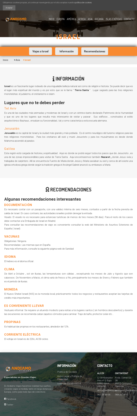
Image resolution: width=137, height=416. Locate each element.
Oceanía (99, 19)
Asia (90, 19)
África (82, 19)
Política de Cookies (67, 371)
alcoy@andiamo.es (107, 390)
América (71, 19)
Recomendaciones (94, 51)
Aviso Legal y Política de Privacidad (69, 377)
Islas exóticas (114, 19)
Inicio (51, 19)
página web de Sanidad (62, 248)
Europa (61, 19)
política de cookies (83, 2)
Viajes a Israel (40, 51)
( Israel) (16, 228)
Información (67, 51)
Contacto (129, 19)
